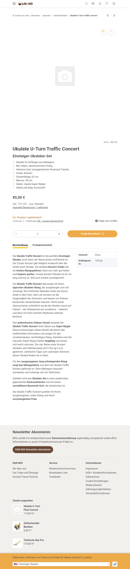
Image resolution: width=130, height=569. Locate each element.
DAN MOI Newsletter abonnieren (33, 449)
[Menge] (37, 234)
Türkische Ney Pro (34, 540)
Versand (39, 204)
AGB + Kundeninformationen (101, 472)
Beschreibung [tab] (20, 245)
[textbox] (61, 564)
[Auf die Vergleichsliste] (103, 31)
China (97, 255)
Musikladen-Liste (58, 472)
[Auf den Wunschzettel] (111, 31)
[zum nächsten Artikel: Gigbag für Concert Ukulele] (114, 15)
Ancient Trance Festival (25, 477)
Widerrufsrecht (94, 485)
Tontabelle (54, 477)
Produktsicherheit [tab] (42, 245)
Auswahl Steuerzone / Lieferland (30, 207)
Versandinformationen (98, 493)
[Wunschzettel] (106, 4)
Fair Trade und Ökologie (25, 472)
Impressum (92, 468)
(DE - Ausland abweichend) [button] (50, 221)
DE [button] (91, 3)
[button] (85, 4)
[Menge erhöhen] (59, 234)
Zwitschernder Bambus (31, 525)
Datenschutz (92, 477)
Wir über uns (19, 468)
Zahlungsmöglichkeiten (98, 489)
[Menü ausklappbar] (14, 4)
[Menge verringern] (16, 234)
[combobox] (61, 564)
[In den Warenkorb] (92, 233)
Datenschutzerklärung (64, 438)
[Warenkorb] (113, 4)
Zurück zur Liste (22, 16)
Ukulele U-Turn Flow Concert (32, 508)
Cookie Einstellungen (97, 481)
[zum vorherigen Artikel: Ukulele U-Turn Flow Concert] (108, 15)
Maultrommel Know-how (62, 468)
